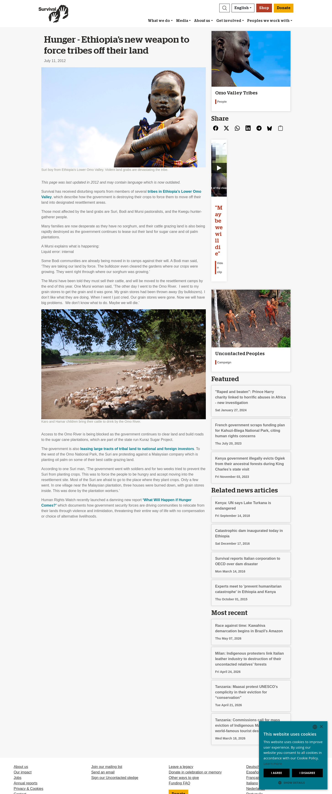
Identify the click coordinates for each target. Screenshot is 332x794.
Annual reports (25, 724)
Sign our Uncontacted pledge (114, 719)
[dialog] (293, 755)
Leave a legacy (181, 708)
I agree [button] (276, 773)
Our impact (22, 713)
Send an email (103, 713)
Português (254, 735)
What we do (159, 21)
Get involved (228, 21)
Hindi (250, 740)
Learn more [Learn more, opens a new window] (273, 763)
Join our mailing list (106, 708)
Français (253, 719)
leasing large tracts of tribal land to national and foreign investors (137, 449)
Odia (250, 746)
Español (252, 713)
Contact (20, 735)
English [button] (242, 8)
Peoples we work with (268, 21)
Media (182, 21)
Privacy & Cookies (28, 730)
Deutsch (253, 708)
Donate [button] (283, 8)
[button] (224, 8)
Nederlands (255, 730)
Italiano (252, 724)
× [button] (321, 727)
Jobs (17, 719)
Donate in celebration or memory (195, 713)
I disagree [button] (307, 773)
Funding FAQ (179, 724)
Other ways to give (184, 719)
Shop (264, 8)
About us (202, 21)
